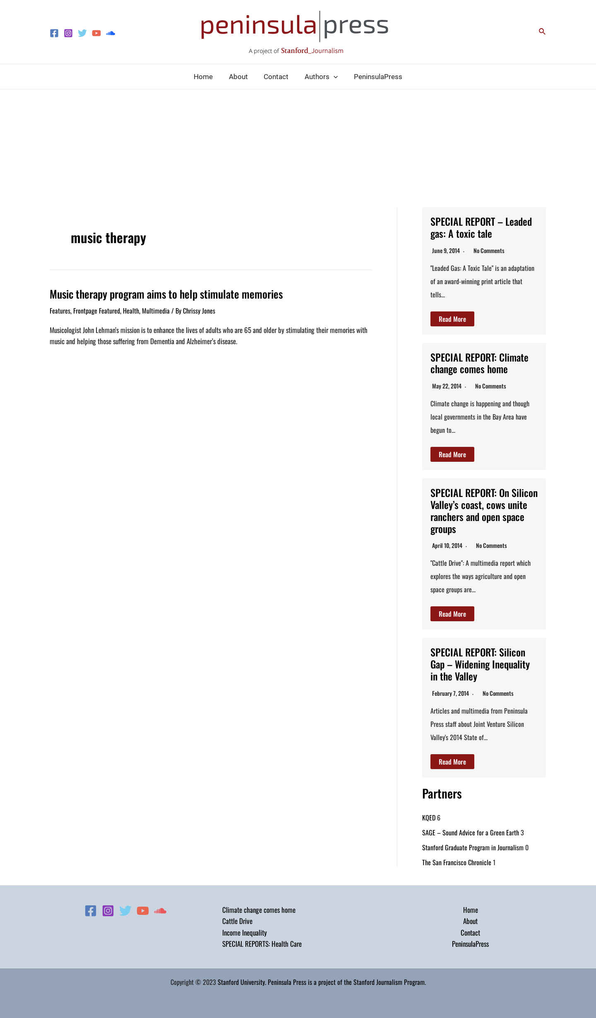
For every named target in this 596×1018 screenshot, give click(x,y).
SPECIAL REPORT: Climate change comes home (479, 363)
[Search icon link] (542, 32)
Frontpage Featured (96, 311)
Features (60, 311)
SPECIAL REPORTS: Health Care (262, 943)
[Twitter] (82, 33)
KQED (428, 818)
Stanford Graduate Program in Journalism (473, 847)
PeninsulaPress (470, 943)
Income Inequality (244, 932)
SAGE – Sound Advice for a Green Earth (470, 832)
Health (131, 311)
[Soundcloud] (110, 33)
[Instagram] (68, 33)
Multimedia (156, 311)
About (470, 921)
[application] (331, 76)
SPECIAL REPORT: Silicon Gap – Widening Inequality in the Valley (480, 663)
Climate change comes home (259, 910)
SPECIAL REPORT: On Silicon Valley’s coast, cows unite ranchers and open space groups (482, 510)
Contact (470, 932)
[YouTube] (96, 33)
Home (470, 910)
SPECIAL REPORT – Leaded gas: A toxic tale (481, 227)
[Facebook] (54, 33)
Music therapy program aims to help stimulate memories (166, 294)
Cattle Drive (237, 921)
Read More (452, 319)
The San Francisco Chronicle (456, 862)
